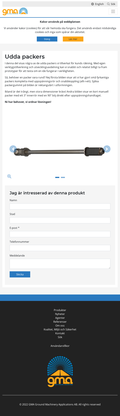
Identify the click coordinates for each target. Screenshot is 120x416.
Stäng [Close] (47, 39)
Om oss (60, 325)
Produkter (60, 310)
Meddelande (17, 255)
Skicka (20, 274)
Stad (12, 214)
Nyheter (60, 314)
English (97, 4)
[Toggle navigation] (113, 11)
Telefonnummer (19, 241)
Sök (111, 4)
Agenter (60, 318)
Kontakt (60, 333)
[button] (13, 149)
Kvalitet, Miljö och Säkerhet (60, 329)
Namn (13, 200)
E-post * (14, 228)
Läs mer (73, 39)
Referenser (60, 321)
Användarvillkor (60, 346)
